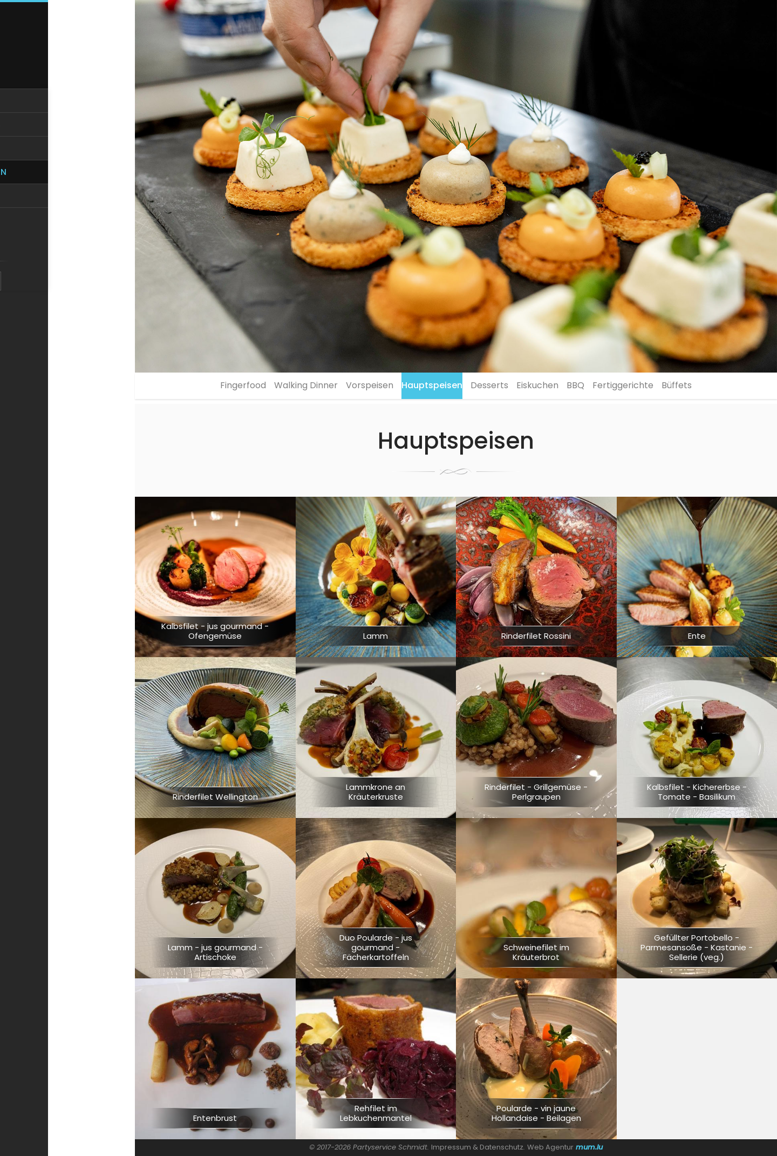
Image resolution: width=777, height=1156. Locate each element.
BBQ (597, 388)
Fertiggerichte (655, 388)
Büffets (720, 388)
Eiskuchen (548, 388)
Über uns (67, 139)
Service (67, 166)
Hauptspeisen (421, 388)
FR (75, 279)
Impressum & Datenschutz (477, 1147)
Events (68, 220)
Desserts (489, 388)
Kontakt (67, 247)
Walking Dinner (273, 388)
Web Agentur (551, 1147)
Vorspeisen (348, 388)
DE (59, 279)
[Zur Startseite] (67, 49)
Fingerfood (200, 388)
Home (67, 112)
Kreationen (67, 193)
